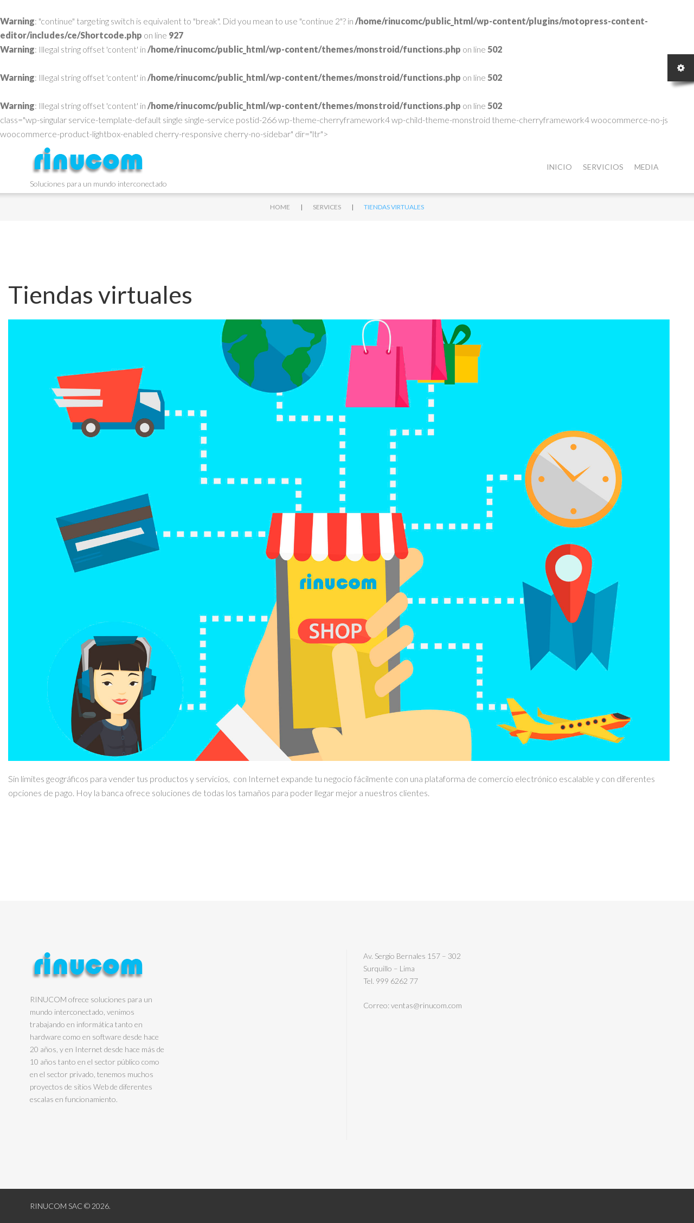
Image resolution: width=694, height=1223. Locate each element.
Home (280, 207)
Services (327, 207)
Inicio (559, 166)
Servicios (603, 166)
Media (646, 166)
